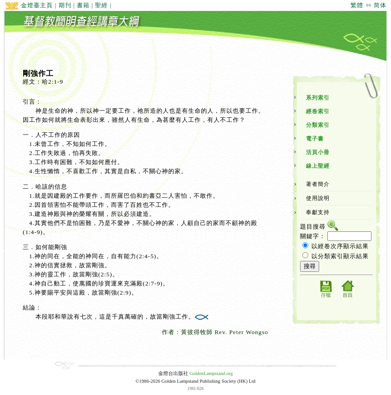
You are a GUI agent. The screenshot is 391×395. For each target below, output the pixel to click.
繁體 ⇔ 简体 (368, 5)
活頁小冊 (318, 152)
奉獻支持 (318, 212)
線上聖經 (318, 166)
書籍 (83, 5)
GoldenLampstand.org (211, 373)
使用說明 (318, 198)
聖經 (101, 5)
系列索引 (318, 98)
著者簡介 (318, 184)
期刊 (65, 5)
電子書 (315, 138)
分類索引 (318, 125)
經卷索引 (318, 111)
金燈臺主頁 (29, 5)
